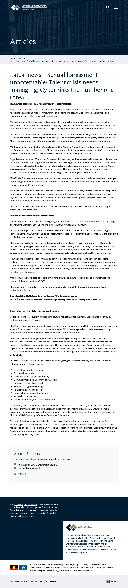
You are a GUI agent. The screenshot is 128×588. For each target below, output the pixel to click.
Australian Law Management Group (32, 507)
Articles (22, 58)
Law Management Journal (25, 504)
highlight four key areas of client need (83, 421)
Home (12, 58)
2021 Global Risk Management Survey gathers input (40, 325)
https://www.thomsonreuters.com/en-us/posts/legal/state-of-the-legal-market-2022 (56, 299)
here (35, 209)
